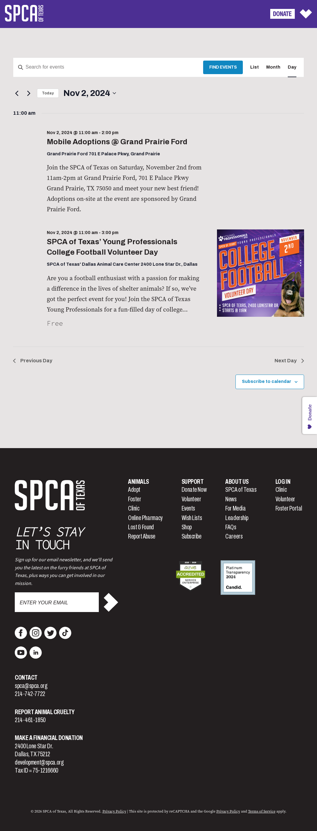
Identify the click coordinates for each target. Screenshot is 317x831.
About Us (236, 481)
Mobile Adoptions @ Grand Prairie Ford (117, 142)
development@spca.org (39, 762)
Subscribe (192, 536)
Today (48, 93)
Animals (138, 481)
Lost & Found (141, 527)
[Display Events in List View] (254, 67)
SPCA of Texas (240, 489)
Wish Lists (192, 518)
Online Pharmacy (145, 518)
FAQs (230, 527)
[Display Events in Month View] (273, 67)
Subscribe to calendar (266, 381)
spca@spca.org (31, 686)
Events (188, 508)
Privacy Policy (114, 811)
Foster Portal (288, 508)
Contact (26, 677)
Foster (134, 499)
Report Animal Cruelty (44, 712)
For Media (235, 508)
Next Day (289, 360)
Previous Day (32, 360)
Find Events (223, 67)
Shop (187, 527)
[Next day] (28, 93)
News (230, 499)
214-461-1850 (30, 720)
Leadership (236, 518)
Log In (282, 481)
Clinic (133, 508)
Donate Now (194, 489)
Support (193, 481)
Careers (234, 536)
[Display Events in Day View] (292, 67)
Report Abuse (141, 536)
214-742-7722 (30, 694)
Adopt (134, 489)
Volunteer (191, 499)
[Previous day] (16, 93)
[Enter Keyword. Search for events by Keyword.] (108, 67)
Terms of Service (261, 811)
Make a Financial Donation (49, 738)
